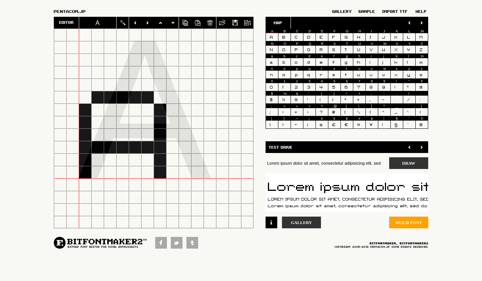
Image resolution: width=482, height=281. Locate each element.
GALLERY (301, 222)
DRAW (408, 163)
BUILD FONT (408, 222)
